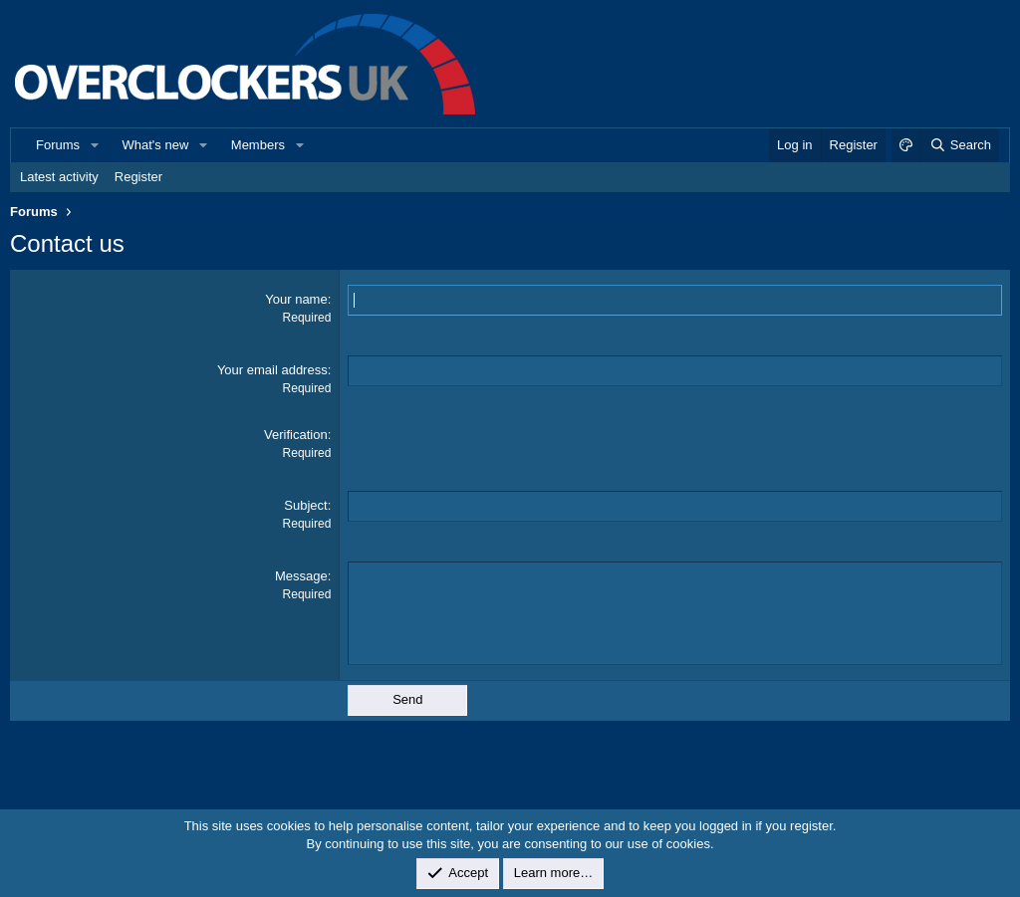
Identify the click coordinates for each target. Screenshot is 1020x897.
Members (258, 144)
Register (138, 176)
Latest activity (59, 176)
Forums (58, 144)
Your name (296, 299)
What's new (156, 144)
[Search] (959, 145)
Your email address (272, 369)
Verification (296, 434)
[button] (95, 145)
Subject (305, 505)
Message (301, 575)
